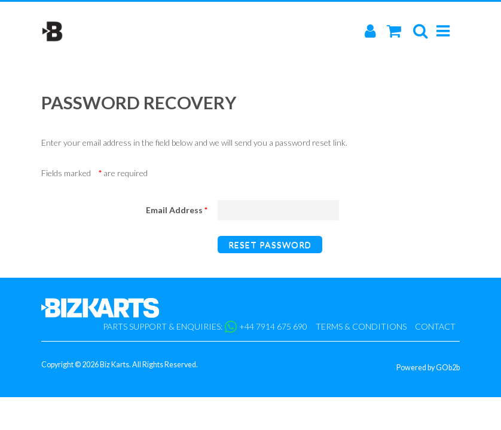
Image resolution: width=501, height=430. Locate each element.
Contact (435, 326)
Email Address (176, 210)
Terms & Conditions (361, 326)
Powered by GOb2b (428, 367)
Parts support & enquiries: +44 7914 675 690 (205, 327)
